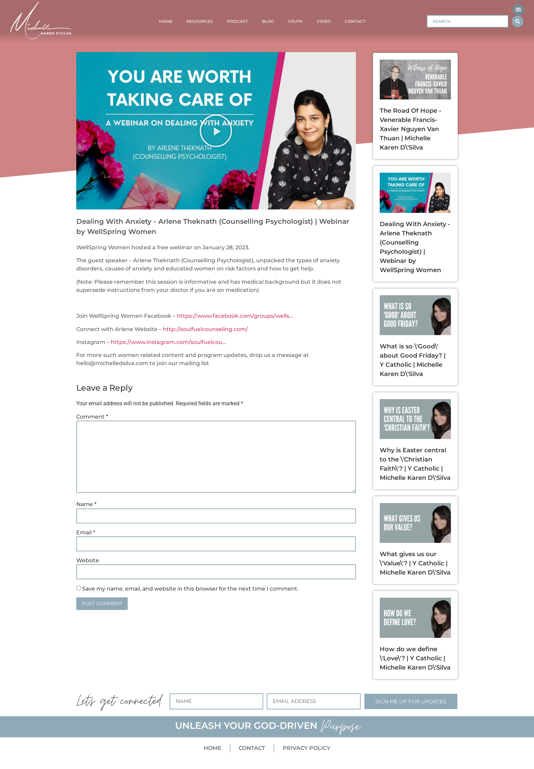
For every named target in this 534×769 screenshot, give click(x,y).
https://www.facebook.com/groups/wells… (235, 316)
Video (324, 21)
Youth (295, 21)
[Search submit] (517, 21)
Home (165, 21)
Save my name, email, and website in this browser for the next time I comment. (190, 589)
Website (87, 560)
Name (86, 504)
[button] (216, 131)
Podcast (237, 21)
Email (85, 532)
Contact (355, 21)
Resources (199, 21)
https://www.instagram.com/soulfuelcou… (168, 342)
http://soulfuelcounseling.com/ (205, 329)
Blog (268, 21)
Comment (92, 417)
